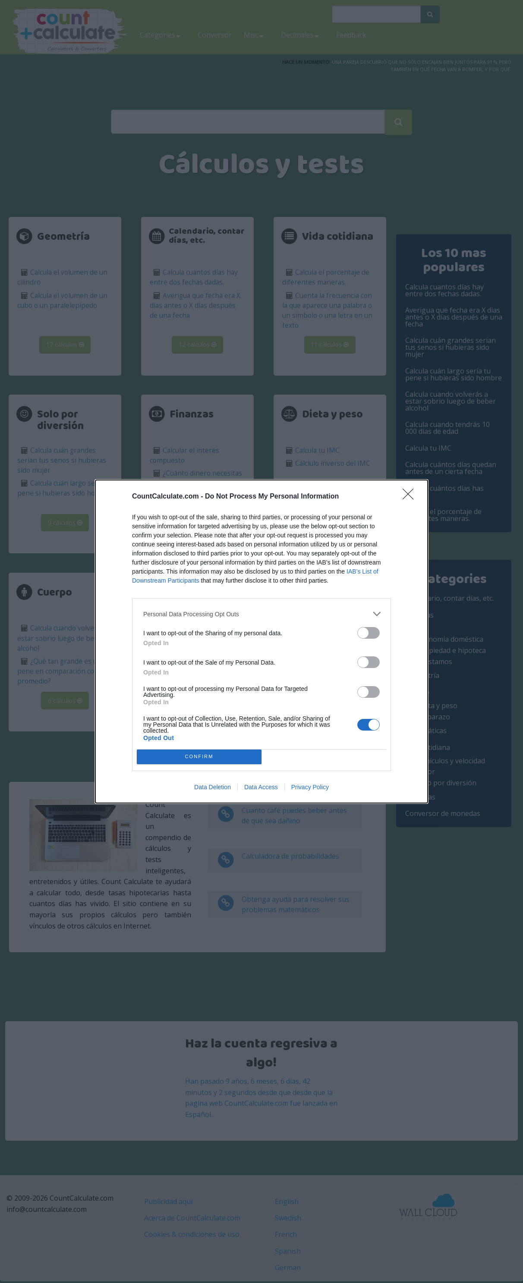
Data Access (261, 787)
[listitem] (261, 613)
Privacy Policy (310, 787)
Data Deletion (212, 787)
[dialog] (261, 641)
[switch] (368, 633)
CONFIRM (199, 757)
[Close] (411, 497)
